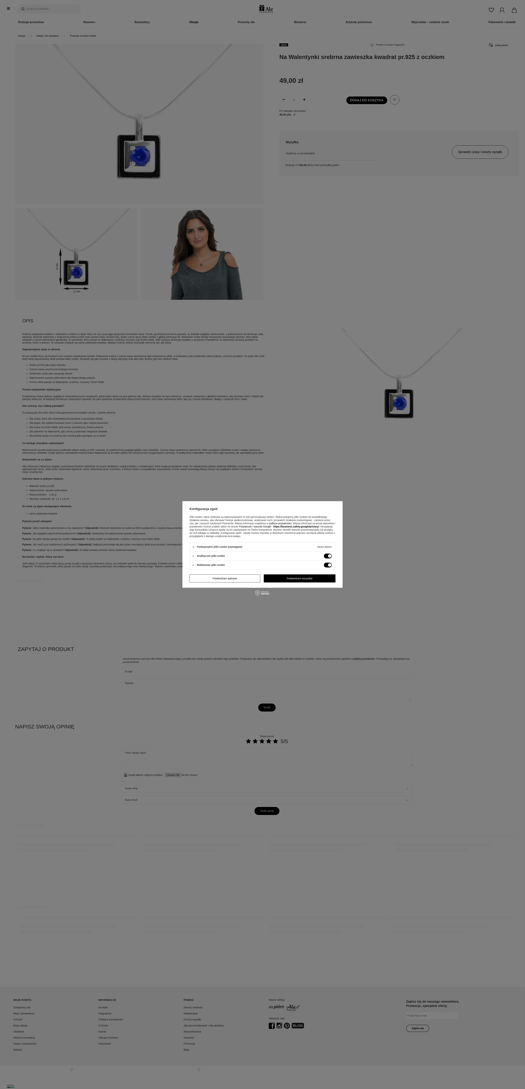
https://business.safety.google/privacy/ (296, 526)
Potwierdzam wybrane (224, 578)
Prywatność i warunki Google (255, 526)
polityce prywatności (280, 523)
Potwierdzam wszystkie (300, 578)
